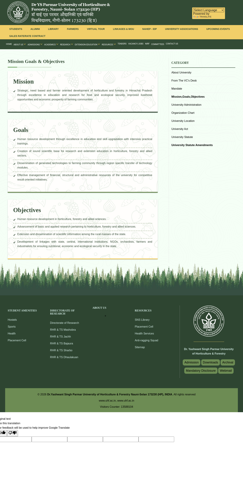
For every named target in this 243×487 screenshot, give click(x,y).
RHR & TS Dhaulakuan (64, 357)
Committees (157, 44)
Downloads (210, 362)
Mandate (176, 88)
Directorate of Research (64, 322)
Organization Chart (182, 112)
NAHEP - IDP (149, 29)
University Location (183, 120)
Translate (202, 17)
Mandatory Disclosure (201, 370)
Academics (51, 44)
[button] (99, 312)
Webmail (226, 370)
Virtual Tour (96, 29)
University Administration (186, 104)
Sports (12, 326)
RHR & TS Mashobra (63, 329)
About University (181, 72)
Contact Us (172, 44)
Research (66, 44)
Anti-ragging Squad (146, 340)
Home (9, 44)
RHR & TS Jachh (60, 336)
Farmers (73, 29)
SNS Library (142, 319)
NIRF (147, 44)
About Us (20, 44)
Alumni (35, 29)
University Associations (181, 29)
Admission (191, 362)
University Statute (182, 137)
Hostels (12, 319)
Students (15, 29)
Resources (109, 44)
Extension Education (87, 44)
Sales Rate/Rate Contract (27, 36)
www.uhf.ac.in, (108, 400)
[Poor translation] (12, 433)
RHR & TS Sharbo (61, 350)
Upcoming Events (218, 29)
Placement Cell (17, 340)
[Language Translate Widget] (208, 10)
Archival (227, 362)
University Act (179, 128)
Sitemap (140, 347)
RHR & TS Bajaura (61, 343)
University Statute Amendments (192, 145)
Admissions (35, 44)
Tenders (122, 44)
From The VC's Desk (184, 80)
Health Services (144, 333)
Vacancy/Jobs (136, 44)
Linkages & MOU (123, 29)
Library (53, 29)
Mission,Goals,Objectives (188, 96)
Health (12, 333)
